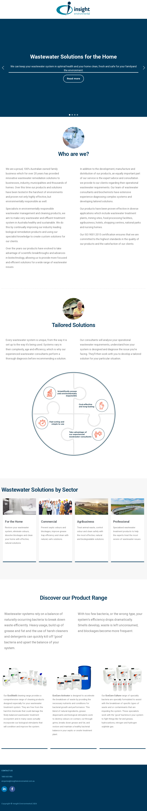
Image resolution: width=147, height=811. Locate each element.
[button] (3, 67)
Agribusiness (85, 521)
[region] (73, 68)
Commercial (49, 521)
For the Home (14, 521)
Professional (121, 521)
